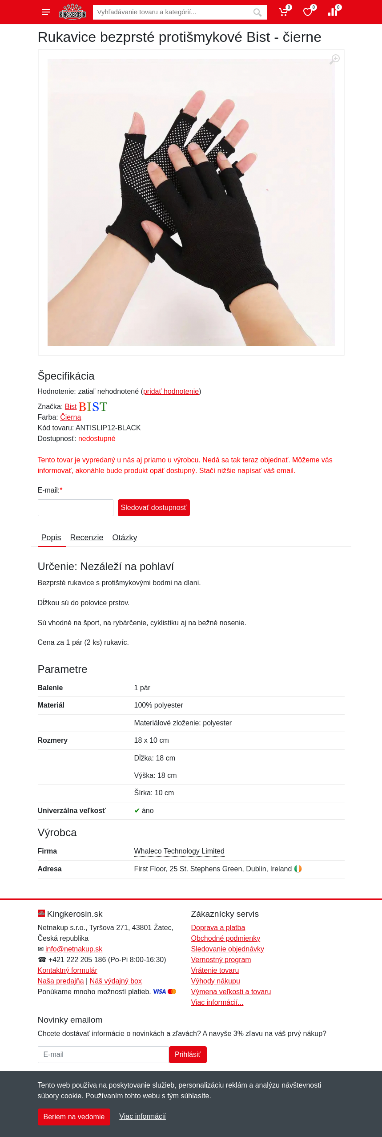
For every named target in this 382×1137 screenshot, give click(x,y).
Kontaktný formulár (67, 970)
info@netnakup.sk (73, 949)
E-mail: (49, 490)
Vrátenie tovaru (215, 970)
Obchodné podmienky (226, 938)
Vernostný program (221, 959)
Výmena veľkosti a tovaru (231, 991)
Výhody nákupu (215, 981)
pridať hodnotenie (171, 391)
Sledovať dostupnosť (154, 507)
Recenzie (87, 537)
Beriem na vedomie (74, 1117)
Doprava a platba (218, 927)
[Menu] (46, 12)
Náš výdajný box (116, 981)
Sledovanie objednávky (228, 949)
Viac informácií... (217, 1002)
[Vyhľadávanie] (170, 12)
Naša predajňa (61, 981)
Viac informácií (142, 1116)
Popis (51, 537)
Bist (71, 406)
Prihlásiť (188, 1054)
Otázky (125, 537)
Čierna (70, 417)
